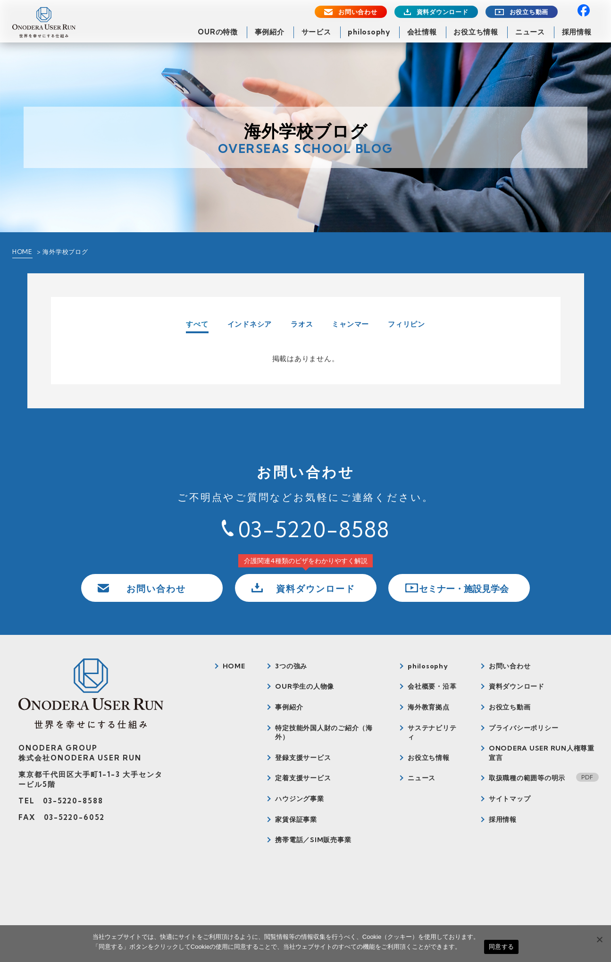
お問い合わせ (357, 12)
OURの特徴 (218, 31)
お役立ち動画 (529, 12)
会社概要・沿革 (432, 686)
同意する (501, 946)
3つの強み (291, 666)
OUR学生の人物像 (304, 686)
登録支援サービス (303, 757)
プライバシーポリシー (524, 728)
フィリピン (406, 324)
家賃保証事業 (296, 819)
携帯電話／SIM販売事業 (313, 839)
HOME (22, 251)
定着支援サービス (303, 778)
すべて (197, 325)
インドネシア (249, 324)
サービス (316, 31)
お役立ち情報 (475, 31)
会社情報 (422, 31)
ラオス (302, 324)
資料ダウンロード (443, 12)
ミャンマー (350, 324)
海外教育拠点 (429, 707)
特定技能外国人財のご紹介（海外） (324, 733)
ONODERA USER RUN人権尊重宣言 (541, 753)
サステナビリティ (432, 733)
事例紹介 (270, 31)
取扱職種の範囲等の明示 (527, 778)
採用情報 (577, 31)
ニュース (530, 31)
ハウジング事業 (299, 798)
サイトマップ (510, 798)
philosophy (369, 31)
